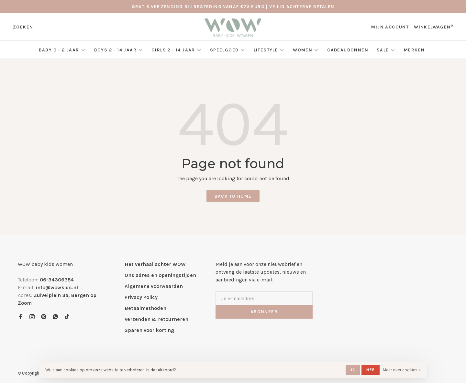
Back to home (233, 196)
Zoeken (23, 27)
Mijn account (390, 27)
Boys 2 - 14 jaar (115, 50)
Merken (414, 50)
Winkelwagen (433, 27)
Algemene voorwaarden (154, 286)
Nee (370, 369)
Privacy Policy (141, 297)
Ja (352, 369)
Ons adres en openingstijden (160, 275)
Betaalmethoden (145, 308)
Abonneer (264, 311)
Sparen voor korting (149, 330)
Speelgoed (224, 50)
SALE (383, 50)
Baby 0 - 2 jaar (59, 50)
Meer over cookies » (402, 369)
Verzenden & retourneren (156, 319)
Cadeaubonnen (347, 50)
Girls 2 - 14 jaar (173, 50)
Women (302, 50)
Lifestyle (266, 50)
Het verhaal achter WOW (155, 264)
